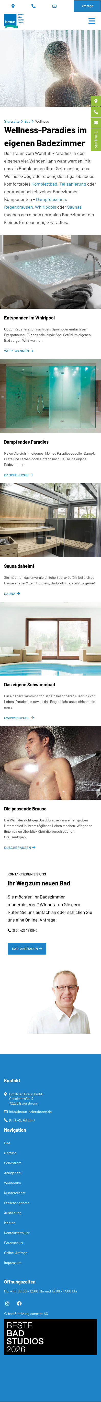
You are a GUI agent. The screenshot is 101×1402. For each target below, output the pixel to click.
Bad (28, 121)
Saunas (74, 207)
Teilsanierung (72, 184)
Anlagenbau (13, 1173)
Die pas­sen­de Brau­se (25, 808)
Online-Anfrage (16, 1252)
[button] (37, 1387)
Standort (13, 6)
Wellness (42, 121)
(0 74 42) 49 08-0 (33, 6)
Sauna (9, 593)
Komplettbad (44, 184)
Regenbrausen (18, 207)
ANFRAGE (95, 139)
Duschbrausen (17, 847)
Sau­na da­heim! (19, 566)
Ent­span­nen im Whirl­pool (29, 317)
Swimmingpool (16, 717)
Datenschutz (14, 1242)
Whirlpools (45, 207)
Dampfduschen (51, 199)
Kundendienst (15, 1193)
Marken (9, 1223)
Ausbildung (12, 1213)
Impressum (12, 1262)
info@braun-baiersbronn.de (54, 6)
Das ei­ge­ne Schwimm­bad (29, 684)
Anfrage (87, 6)
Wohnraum (12, 1183)
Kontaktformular (16, 1232)
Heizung (10, 1153)
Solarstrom (12, 1163)
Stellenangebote (16, 1203)
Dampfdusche (16, 475)
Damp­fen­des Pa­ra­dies (26, 442)
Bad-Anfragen (25, 948)
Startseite (12, 121)
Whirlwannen (16, 351)
